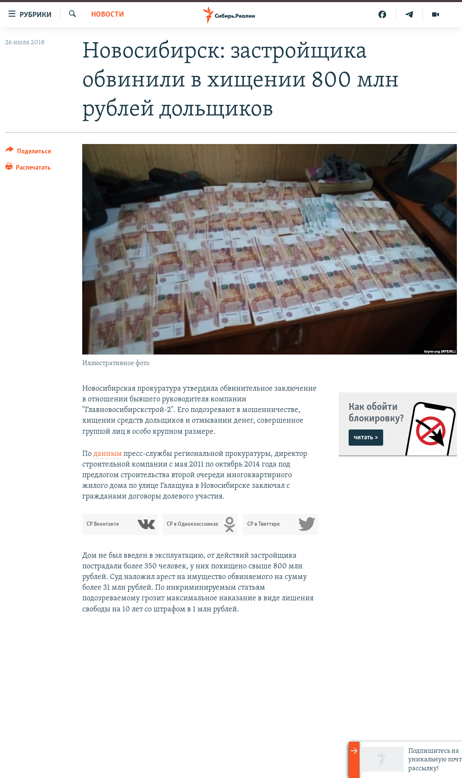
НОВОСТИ (107, 15)
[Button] (28, 152)
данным (107, 454)
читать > (366, 437)
